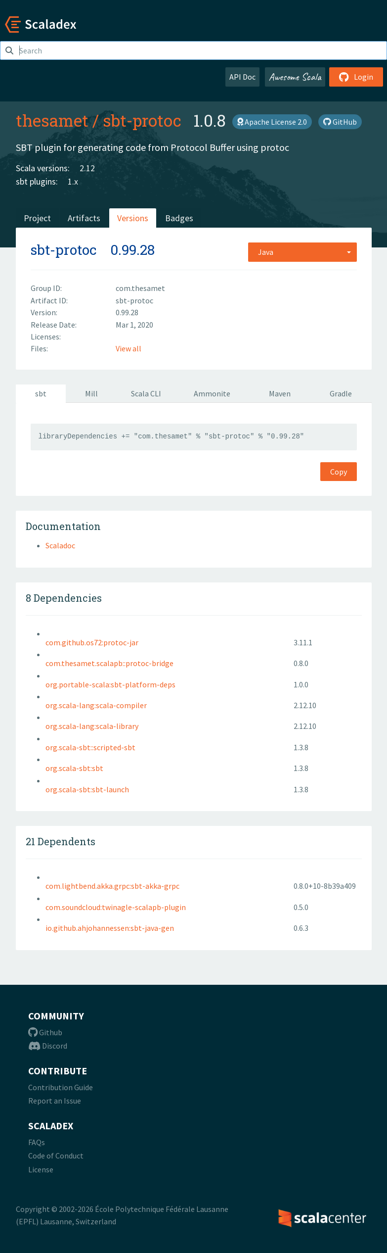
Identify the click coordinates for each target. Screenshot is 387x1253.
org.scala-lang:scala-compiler (96, 705)
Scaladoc (60, 545)
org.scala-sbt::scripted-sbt (90, 747)
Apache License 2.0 (272, 122)
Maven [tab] (280, 393)
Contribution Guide (60, 1087)
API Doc (242, 77)
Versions (132, 218)
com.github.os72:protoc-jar (91, 642)
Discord (47, 1046)
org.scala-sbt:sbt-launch (87, 789)
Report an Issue (54, 1101)
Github (45, 1032)
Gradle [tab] (341, 393)
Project (37, 218)
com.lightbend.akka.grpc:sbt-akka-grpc (112, 886)
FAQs (36, 1142)
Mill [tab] (91, 393)
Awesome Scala (295, 76)
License (40, 1169)
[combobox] (302, 251)
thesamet (52, 120)
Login (356, 77)
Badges (179, 218)
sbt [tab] (40, 393)
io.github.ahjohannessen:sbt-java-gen (109, 928)
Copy (338, 472)
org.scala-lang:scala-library (91, 726)
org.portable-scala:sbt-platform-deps (110, 684)
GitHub (340, 122)
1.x (73, 181)
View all (128, 348)
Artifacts (84, 218)
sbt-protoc (142, 120)
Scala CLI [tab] (146, 393)
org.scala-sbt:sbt (74, 768)
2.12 (87, 168)
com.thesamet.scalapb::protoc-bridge (109, 663)
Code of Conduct (56, 1155)
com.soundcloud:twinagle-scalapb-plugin (115, 907)
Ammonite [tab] (212, 393)
